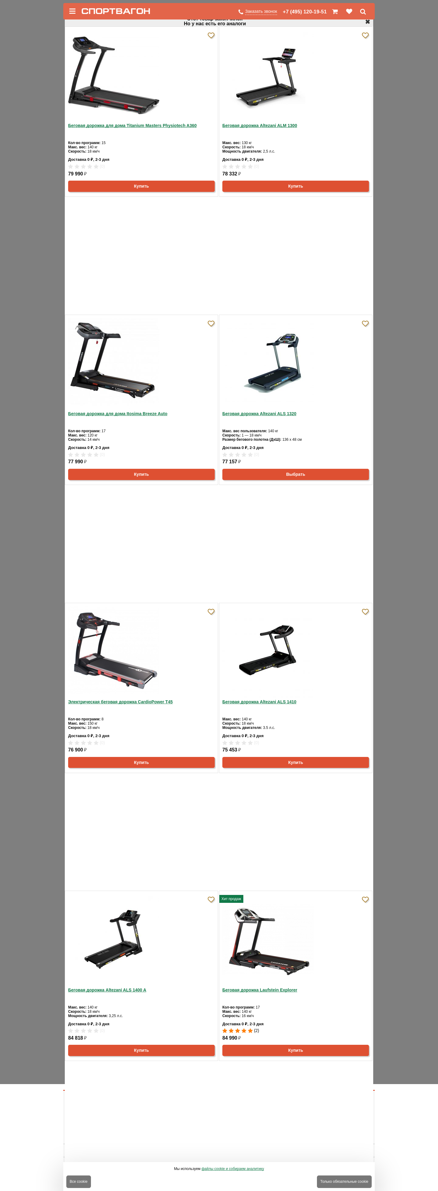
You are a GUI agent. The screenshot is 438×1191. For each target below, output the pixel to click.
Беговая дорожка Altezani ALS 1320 (259, 413)
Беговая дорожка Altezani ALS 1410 (259, 701)
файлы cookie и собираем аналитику (232, 1169)
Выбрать (295, 474)
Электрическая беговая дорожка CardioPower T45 (120, 701)
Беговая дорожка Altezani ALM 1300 (259, 125)
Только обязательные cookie (344, 1181)
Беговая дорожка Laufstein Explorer (259, 990)
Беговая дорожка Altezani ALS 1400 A (107, 990)
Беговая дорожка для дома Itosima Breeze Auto (117, 413)
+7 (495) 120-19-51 (305, 12)
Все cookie (79, 1181)
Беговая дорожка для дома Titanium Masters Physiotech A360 (132, 125)
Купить (141, 186)
